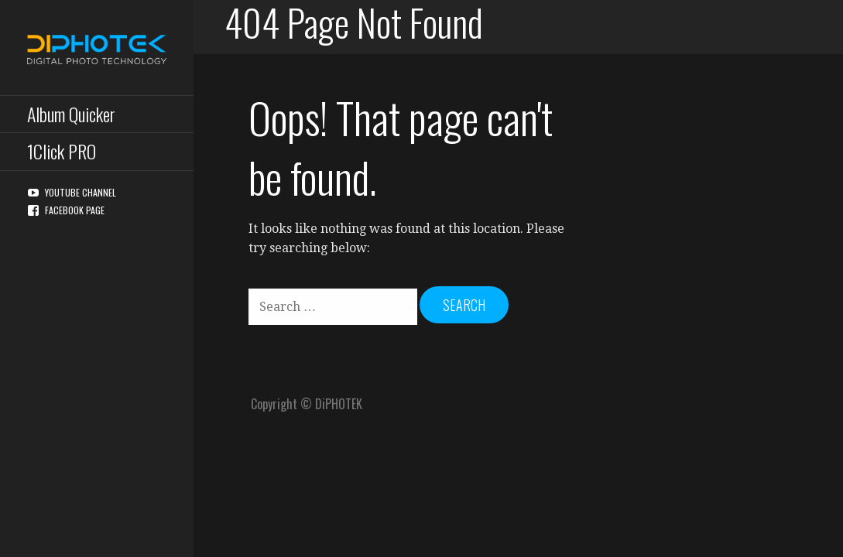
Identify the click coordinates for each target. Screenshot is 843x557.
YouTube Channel (80, 192)
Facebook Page (75, 210)
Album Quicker (71, 114)
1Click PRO (61, 151)
